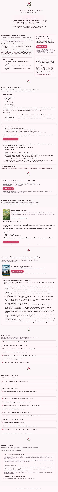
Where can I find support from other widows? (13, 419)
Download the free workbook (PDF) (19, 218)
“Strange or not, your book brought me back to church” (15, 345)
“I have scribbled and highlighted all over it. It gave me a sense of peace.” (19, 348)
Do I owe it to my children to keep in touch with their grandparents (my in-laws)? (20, 429)
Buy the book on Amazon (17, 271)
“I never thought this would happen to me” (12, 359)
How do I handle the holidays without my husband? (14, 409)
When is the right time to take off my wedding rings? (14, 422)
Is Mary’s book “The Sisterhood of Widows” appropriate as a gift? (17, 412)
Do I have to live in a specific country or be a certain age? (15, 381)
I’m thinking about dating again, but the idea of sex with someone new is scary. (20, 426)
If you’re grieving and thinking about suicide (14, 454)
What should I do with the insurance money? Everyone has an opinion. (18, 433)
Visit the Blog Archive (41, 46)
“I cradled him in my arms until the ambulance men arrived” (16, 362)
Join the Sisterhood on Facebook (10, 138)
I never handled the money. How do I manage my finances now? (17, 402)
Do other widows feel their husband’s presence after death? (16, 395)
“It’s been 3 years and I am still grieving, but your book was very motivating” (19, 355)
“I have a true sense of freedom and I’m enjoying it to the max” (16, 341)
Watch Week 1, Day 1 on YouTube (11, 241)
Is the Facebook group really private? (11, 377)
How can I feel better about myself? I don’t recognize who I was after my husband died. (22, 415)
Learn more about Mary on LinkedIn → (44, 74)
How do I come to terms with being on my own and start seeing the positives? (20, 391)
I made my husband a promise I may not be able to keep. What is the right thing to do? (22, 405)
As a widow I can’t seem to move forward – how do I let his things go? (18, 398)
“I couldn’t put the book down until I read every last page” (15, 352)
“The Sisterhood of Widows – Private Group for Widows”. (17, 51)
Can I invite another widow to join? (10, 388)
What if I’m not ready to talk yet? (10, 384)
